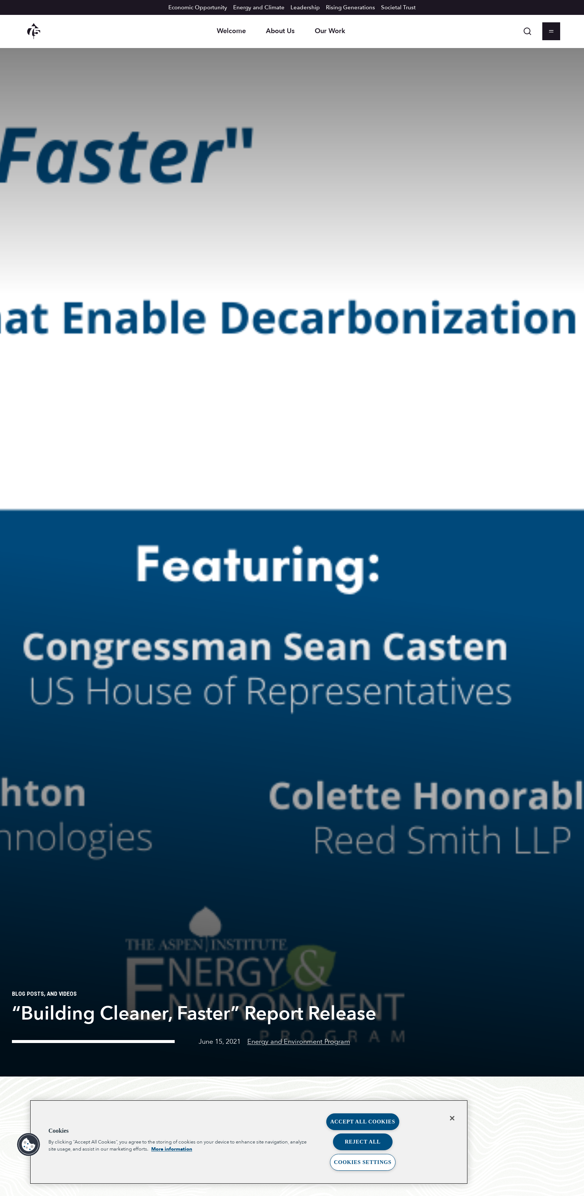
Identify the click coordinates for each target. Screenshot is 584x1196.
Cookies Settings (362, 1162)
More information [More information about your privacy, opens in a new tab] (171, 1149)
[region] (249, 1142)
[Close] (452, 1118)
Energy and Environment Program (298, 1041)
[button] (29, 1145)
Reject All (363, 1142)
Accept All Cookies (362, 1122)
